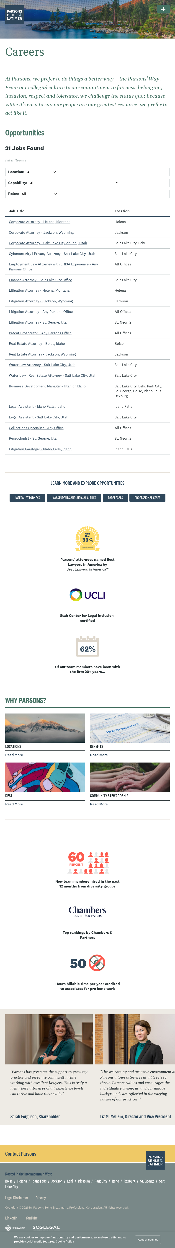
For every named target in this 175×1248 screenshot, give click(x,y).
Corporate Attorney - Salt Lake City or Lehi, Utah (48, 243)
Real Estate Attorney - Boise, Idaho (37, 343)
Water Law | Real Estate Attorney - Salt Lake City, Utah (52, 375)
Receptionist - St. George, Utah (34, 438)
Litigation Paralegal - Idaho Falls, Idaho (40, 449)
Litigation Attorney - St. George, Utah (39, 322)
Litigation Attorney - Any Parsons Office (41, 311)
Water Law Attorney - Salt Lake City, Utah (42, 364)
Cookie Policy (65, 1242)
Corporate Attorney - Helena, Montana (39, 221)
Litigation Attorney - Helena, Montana (39, 290)
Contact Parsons (20, 1153)
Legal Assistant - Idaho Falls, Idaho (37, 406)
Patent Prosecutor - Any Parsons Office (40, 333)
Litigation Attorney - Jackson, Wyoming (41, 301)
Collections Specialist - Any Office (36, 428)
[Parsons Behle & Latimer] (14, 14)
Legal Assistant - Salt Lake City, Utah (38, 417)
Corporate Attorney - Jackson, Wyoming (41, 232)
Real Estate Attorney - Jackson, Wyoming (42, 354)
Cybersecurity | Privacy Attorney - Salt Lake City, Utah (52, 253)
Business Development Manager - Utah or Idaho (47, 386)
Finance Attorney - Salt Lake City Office (40, 280)
